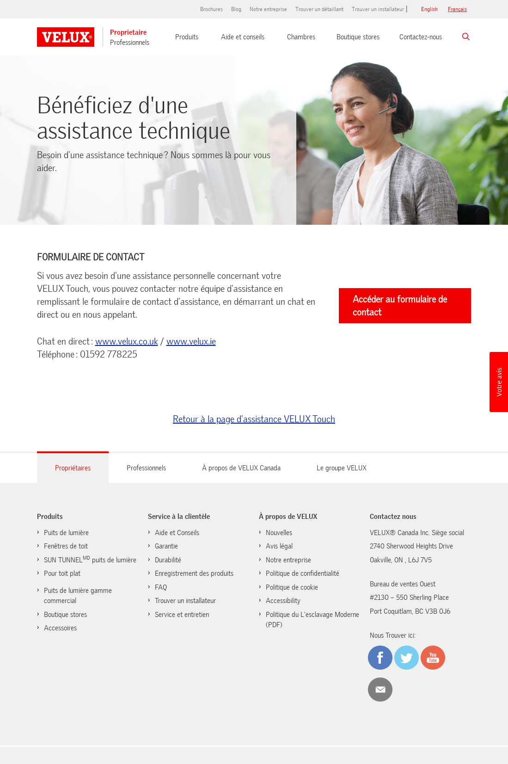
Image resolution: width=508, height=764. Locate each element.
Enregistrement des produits (194, 573)
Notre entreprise (268, 9)
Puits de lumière (66, 533)
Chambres (301, 37)
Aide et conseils (242, 37)
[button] (499, 382)
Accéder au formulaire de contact (400, 306)
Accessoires (60, 628)
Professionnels (129, 42)
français (457, 9)
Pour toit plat (62, 573)
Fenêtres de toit (66, 546)
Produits (186, 37)
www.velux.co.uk (126, 341)
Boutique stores (358, 37)
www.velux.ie (191, 341)
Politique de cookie (292, 587)
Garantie (166, 546)
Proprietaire (128, 32)
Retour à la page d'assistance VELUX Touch (254, 419)
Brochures (211, 9)
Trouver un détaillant (319, 9)
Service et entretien (182, 614)
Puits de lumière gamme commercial (78, 595)
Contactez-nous (420, 37)
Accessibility (283, 601)
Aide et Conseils (177, 533)
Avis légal (279, 546)
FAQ (161, 587)
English (429, 9)
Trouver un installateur (378, 9)
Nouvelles (279, 533)
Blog (236, 9)
